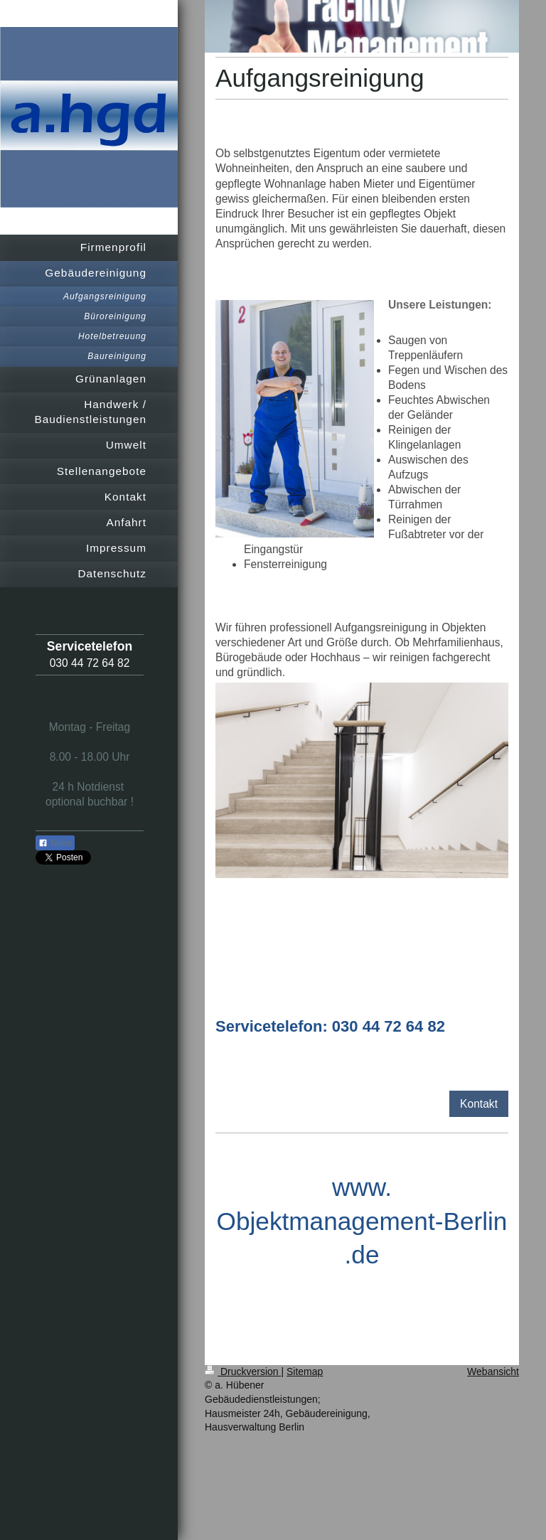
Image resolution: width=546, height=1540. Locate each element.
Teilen (55, 843)
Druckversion (243, 1371)
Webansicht (493, 1371)
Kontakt (479, 1104)
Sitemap (305, 1371)
